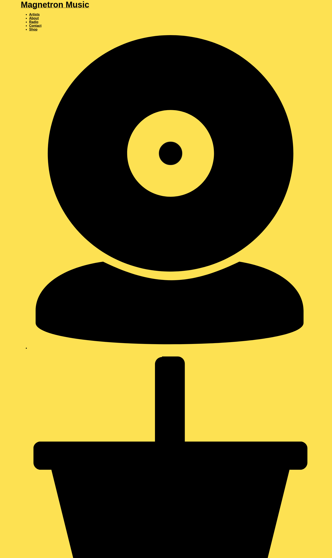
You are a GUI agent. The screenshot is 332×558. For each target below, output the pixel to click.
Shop (33, 29)
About (34, 18)
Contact (35, 25)
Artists (34, 14)
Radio (33, 22)
